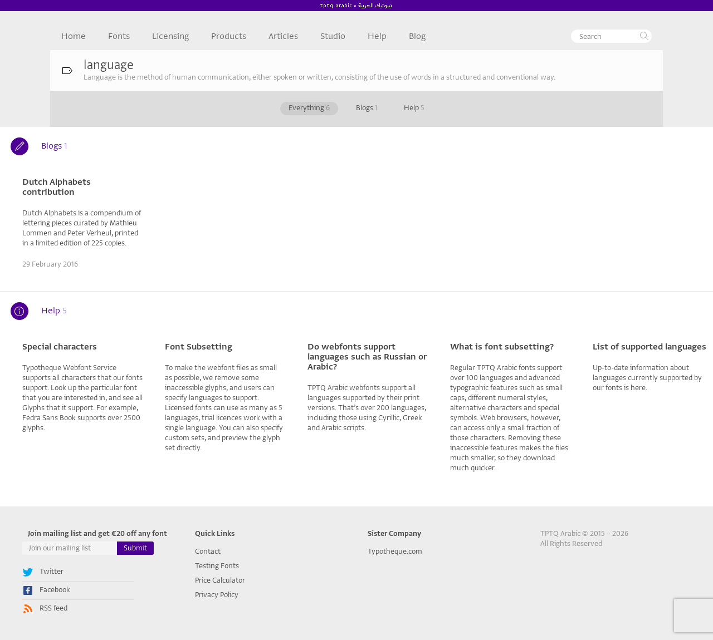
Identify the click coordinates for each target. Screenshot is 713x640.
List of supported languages (649, 346)
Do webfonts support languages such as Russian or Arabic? (367, 356)
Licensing (170, 36)
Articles (283, 36)
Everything (309, 107)
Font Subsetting (198, 346)
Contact (208, 551)
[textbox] (611, 36)
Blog (417, 36)
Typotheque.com (395, 551)
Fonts (119, 36)
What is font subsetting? (502, 346)
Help (377, 36)
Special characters (59, 346)
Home (73, 36)
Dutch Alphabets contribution (56, 187)
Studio (332, 36)
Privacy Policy (216, 594)
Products (228, 36)
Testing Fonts (217, 565)
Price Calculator (220, 580)
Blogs (367, 107)
